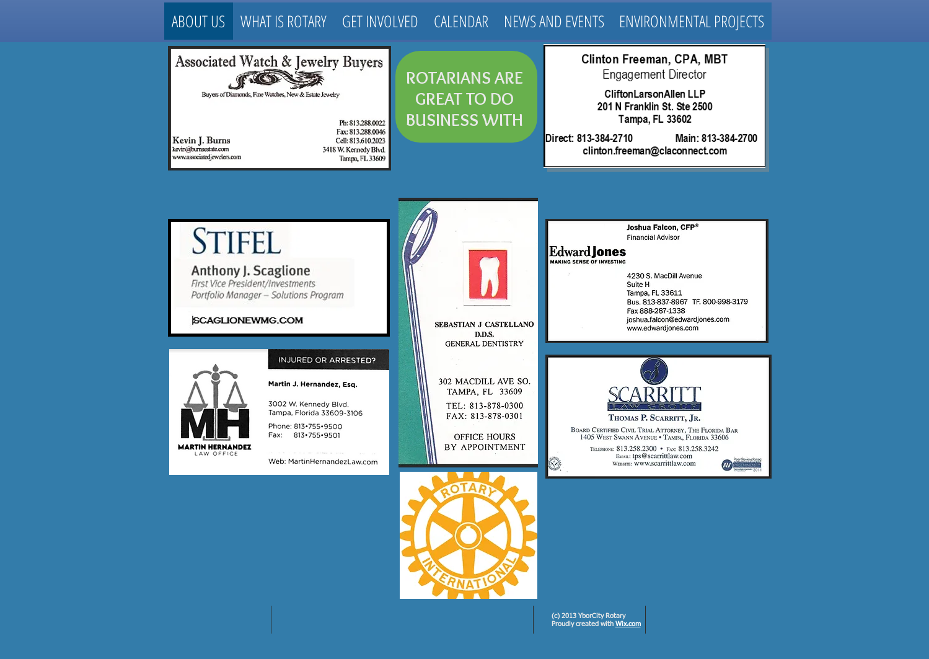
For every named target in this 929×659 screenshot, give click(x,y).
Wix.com (628, 624)
